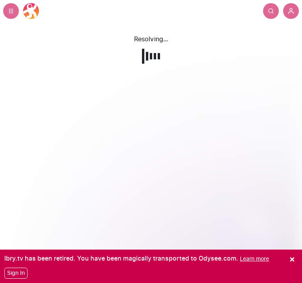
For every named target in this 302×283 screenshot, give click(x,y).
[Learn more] (254, 258)
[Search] (271, 11)
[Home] (31, 11)
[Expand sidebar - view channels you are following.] (11, 11)
